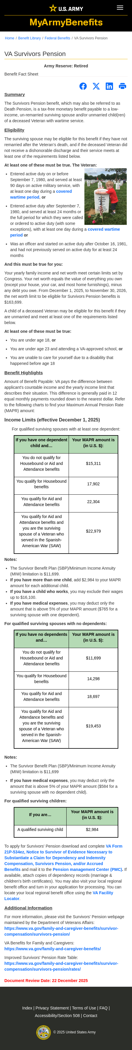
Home (9, 38)
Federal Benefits (57, 38)
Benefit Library (29, 38)
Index (27, 1008)
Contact (90, 1015)
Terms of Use (84, 1008)
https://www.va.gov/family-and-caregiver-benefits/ (52, 948)
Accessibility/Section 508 (58, 1015)
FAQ (104, 1008)
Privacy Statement (53, 1008)
